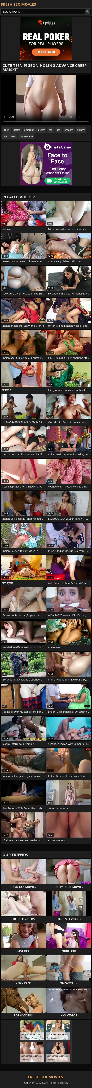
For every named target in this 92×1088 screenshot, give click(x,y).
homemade (26, 136)
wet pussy (9, 136)
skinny (81, 129)
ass (58, 129)
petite (17, 129)
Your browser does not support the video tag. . (46, 100)
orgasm (68, 129)
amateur (29, 129)
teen (6, 129)
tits (50, 129)
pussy (41, 129)
